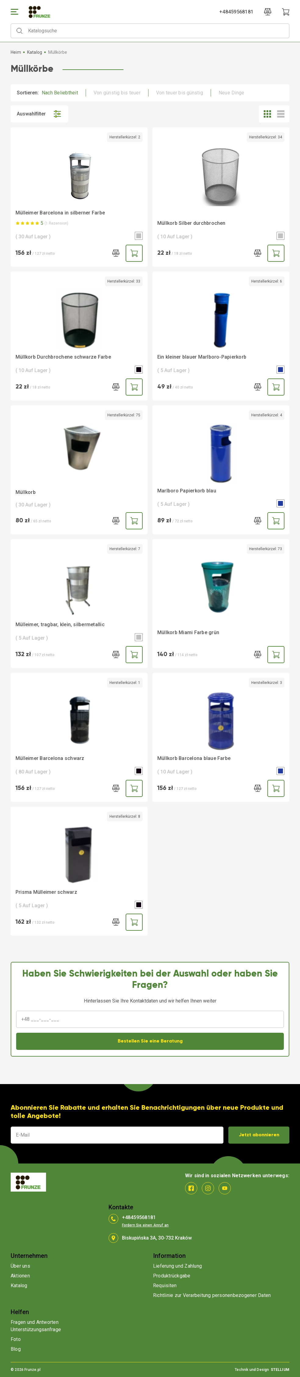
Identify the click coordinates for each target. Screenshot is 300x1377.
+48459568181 (236, 12)
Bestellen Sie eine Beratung (150, 1041)
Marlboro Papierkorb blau (186, 491)
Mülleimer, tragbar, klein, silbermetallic (60, 624)
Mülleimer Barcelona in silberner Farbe (60, 213)
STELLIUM (280, 1370)
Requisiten (165, 1285)
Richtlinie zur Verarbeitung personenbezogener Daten (212, 1295)
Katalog (34, 52)
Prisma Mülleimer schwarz (46, 892)
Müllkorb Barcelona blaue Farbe (193, 758)
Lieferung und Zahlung (177, 1266)
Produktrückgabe (172, 1276)
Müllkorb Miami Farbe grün (188, 632)
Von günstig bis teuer (117, 93)
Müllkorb (26, 492)
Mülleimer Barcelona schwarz (50, 758)
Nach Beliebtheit (60, 93)
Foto (16, 1339)
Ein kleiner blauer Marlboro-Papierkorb (201, 357)
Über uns (20, 1266)
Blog (16, 1349)
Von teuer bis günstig (179, 93)
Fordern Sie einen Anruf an (145, 1225)
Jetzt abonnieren (259, 1135)
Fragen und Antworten (35, 1322)
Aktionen (20, 1276)
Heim (16, 52)
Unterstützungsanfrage (36, 1329)
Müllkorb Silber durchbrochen (191, 223)
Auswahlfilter (39, 114)
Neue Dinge (231, 93)
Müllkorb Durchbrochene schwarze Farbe (63, 357)
